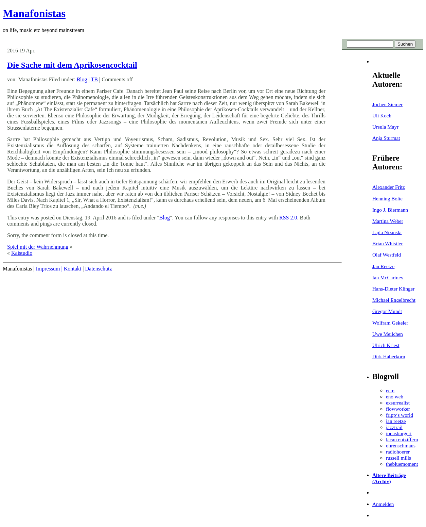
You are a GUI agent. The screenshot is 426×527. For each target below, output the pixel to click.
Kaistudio (21, 253)
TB (94, 79)
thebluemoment (402, 464)
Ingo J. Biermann (390, 210)
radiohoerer (398, 452)
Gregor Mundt (387, 311)
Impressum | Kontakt (58, 268)
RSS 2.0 (288, 217)
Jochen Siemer (387, 104)
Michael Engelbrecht (393, 300)
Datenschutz (98, 268)
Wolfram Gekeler (390, 323)
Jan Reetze (383, 266)
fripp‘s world (399, 415)
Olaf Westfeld (386, 255)
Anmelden (383, 504)
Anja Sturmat (386, 138)
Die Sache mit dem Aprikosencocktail (72, 65)
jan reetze (396, 421)
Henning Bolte (387, 198)
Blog (81, 79)
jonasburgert (399, 433)
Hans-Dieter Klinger (393, 289)
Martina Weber (387, 221)
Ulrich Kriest (386, 345)
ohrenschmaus (400, 445)
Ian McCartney (388, 277)
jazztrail (394, 427)
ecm (390, 390)
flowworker (398, 409)
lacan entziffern (402, 439)
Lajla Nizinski (387, 232)
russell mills (398, 458)
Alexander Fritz (388, 187)
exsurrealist (398, 403)
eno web (394, 396)
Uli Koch (381, 115)
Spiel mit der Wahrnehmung (37, 247)
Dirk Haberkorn (388, 356)
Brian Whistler (387, 243)
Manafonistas (34, 13)
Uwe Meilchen (387, 334)
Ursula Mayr (385, 127)
